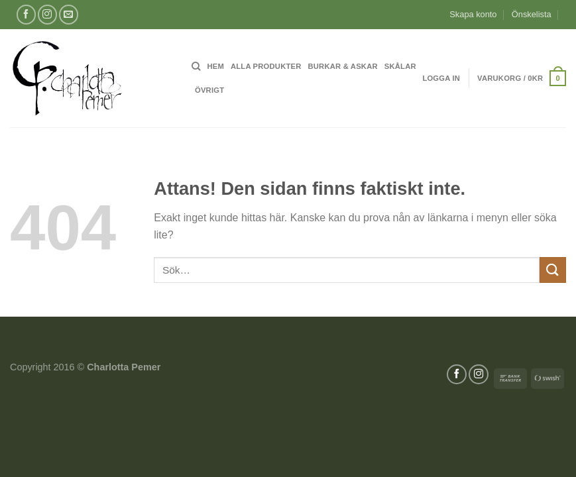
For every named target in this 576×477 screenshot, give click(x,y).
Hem (215, 66)
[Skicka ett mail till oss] (68, 14)
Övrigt (209, 90)
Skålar (400, 66)
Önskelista (531, 14)
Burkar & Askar (343, 66)
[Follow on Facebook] (26, 14)
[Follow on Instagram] (47, 14)
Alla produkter (266, 66)
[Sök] (196, 66)
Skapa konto (472, 14)
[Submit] (553, 270)
